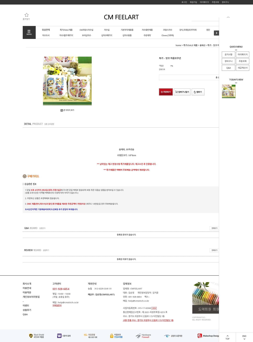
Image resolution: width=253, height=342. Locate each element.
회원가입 (193, 2)
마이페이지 (242, 54)
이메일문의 (57, 305)
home (178, 45)
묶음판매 (46, 29)
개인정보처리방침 (31, 296)
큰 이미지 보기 (67, 110)
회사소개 (27, 283)
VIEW (154, 308)
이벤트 (26, 305)
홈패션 (202, 45)
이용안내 (27, 288)
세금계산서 (242, 67)
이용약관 (27, 292)
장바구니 (228, 61)
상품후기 (27, 309)
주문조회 (243, 61)
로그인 (184, 2)
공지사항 (228, 54)
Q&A (228, 67)
